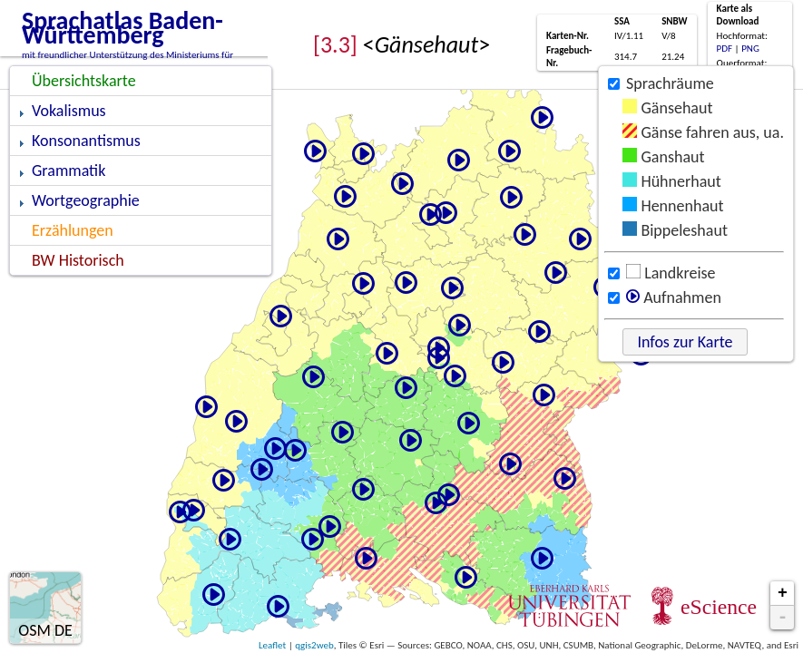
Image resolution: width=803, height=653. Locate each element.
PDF (726, 48)
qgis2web (314, 645)
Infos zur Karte (684, 342)
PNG (750, 48)
